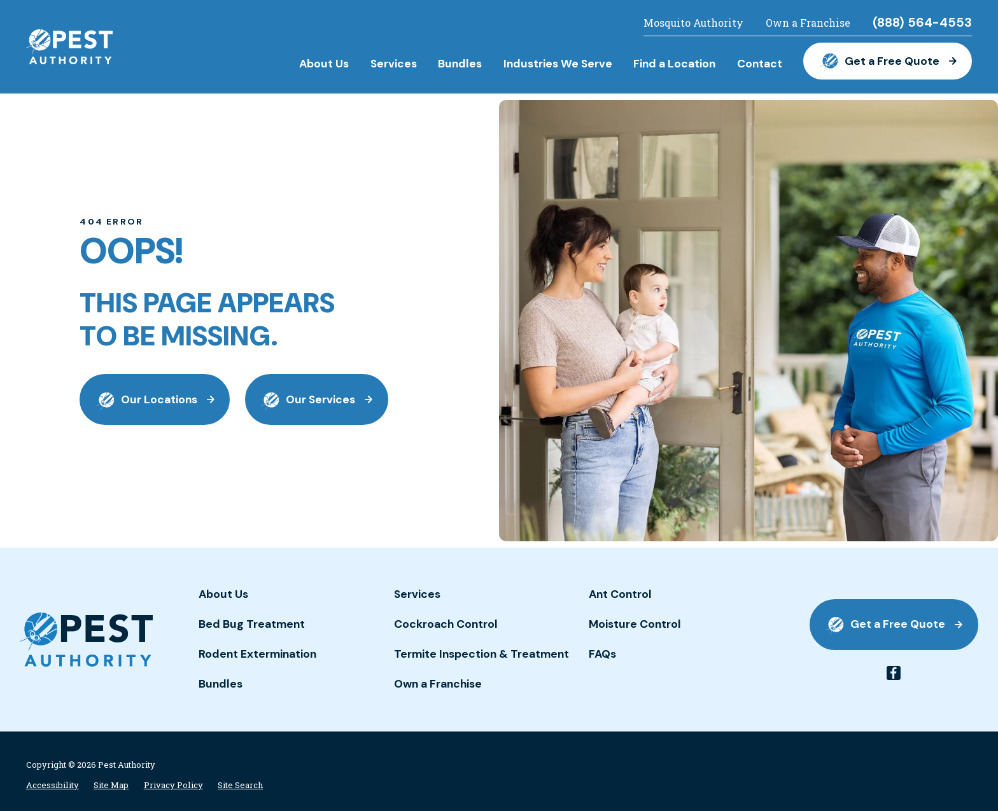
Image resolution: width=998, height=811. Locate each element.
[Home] (69, 47)
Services (417, 594)
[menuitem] (52, 785)
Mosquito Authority (693, 23)
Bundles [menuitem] (460, 64)
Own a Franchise (808, 23)
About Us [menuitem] (324, 64)
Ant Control (620, 594)
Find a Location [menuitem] (674, 64)
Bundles (220, 684)
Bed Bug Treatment (252, 624)
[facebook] (894, 673)
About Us (223, 594)
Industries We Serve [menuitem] (557, 64)
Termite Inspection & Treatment (481, 654)
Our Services (316, 400)
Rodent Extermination (257, 654)
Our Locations (154, 400)
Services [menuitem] (393, 64)
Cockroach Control (446, 624)
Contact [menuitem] (759, 64)
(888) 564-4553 (922, 23)
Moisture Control (635, 624)
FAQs (602, 654)
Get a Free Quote (888, 61)
